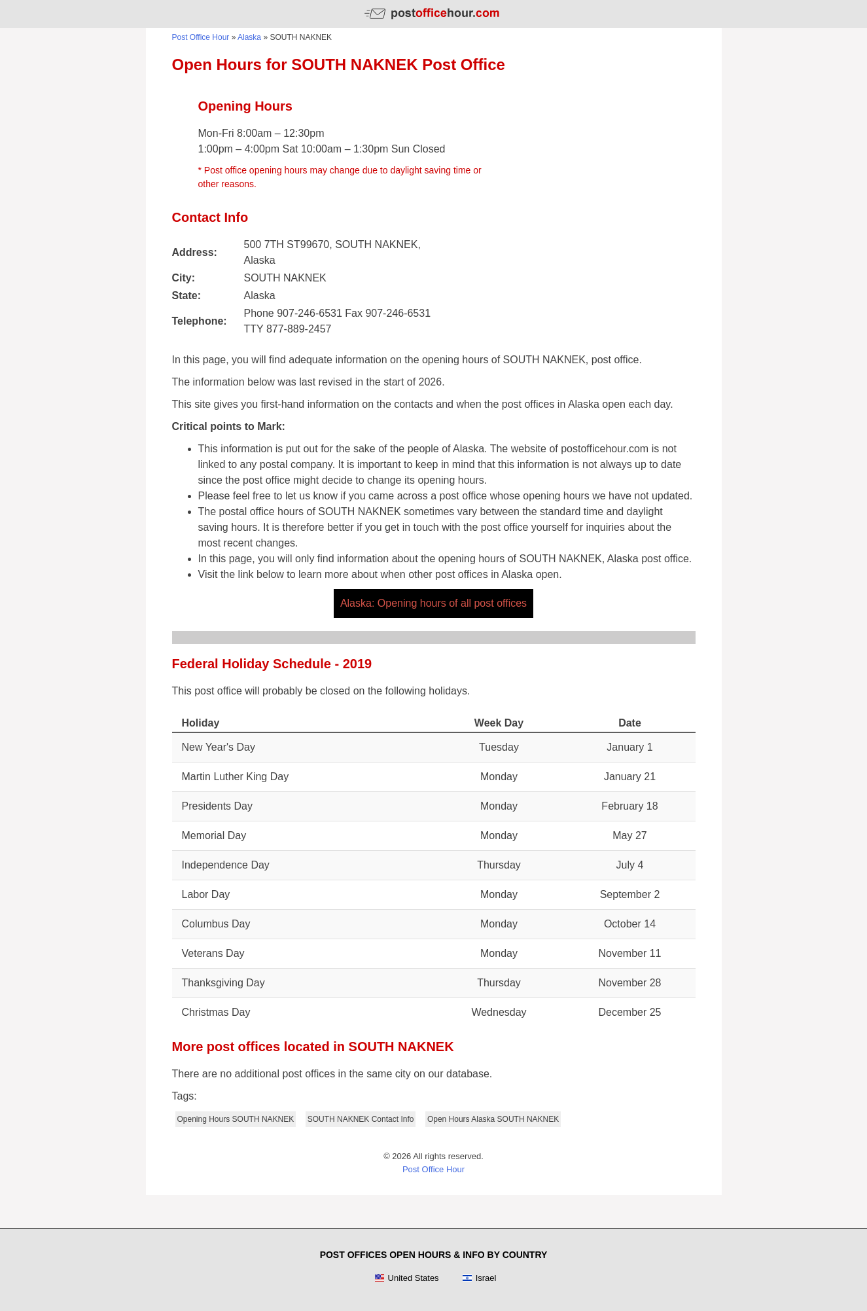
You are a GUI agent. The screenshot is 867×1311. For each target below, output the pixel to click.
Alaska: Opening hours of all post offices (433, 603)
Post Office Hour (201, 37)
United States (406, 1278)
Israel (479, 1278)
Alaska (249, 37)
